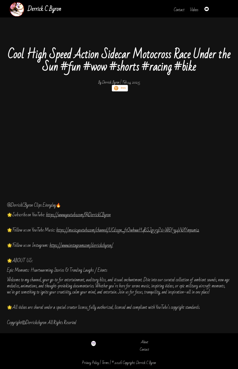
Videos (194, 10)
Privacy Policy (90, 362)
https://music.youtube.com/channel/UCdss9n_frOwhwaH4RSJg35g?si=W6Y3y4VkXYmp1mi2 (127, 230)
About (144, 342)
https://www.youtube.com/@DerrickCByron (78, 215)
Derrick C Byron (44, 9)
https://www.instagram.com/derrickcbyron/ (81, 245)
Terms (105, 362)
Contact (179, 10)
